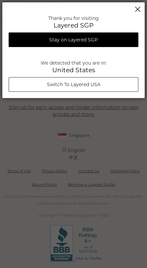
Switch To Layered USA (73, 84)
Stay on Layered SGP (73, 40)
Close (138, 9)
